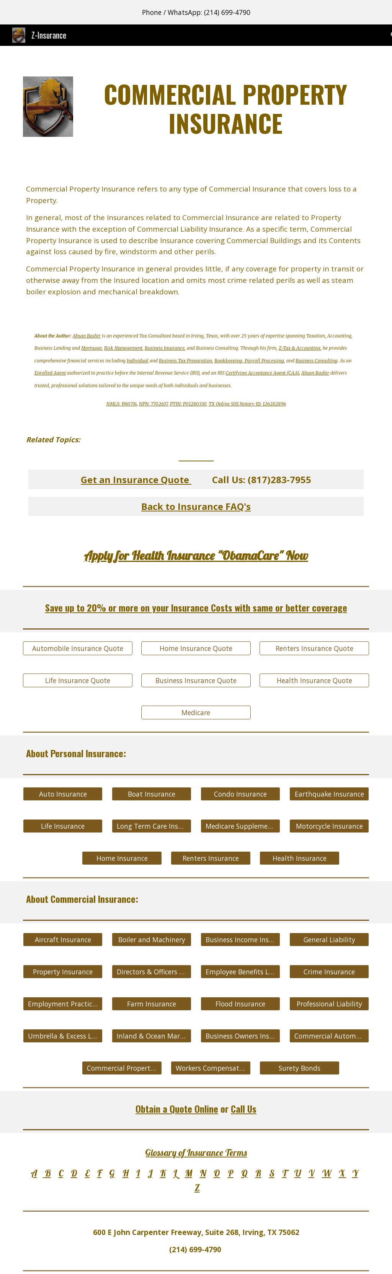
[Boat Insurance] (151, 794)
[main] (225, 108)
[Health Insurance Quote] (314, 680)
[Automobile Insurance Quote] (77, 648)
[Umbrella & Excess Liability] (63, 1036)
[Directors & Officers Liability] (151, 971)
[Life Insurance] (63, 826)
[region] (196, 12)
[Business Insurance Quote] (196, 680)
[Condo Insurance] (240, 794)
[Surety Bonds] (299, 1068)
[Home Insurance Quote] (196, 648)
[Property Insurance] (63, 971)
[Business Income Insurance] (240, 939)
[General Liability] (329, 939)
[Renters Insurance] (210, 858)
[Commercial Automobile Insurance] (329, 1036)
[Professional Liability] (329, 1003)
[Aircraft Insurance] (63, 939)
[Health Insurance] (299, 858)
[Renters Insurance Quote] (314, 648)
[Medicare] (196, 713)
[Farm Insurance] (151, 1003)
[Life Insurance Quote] (77, 680)
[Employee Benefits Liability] (240, 971)
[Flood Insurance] (240, 1003)
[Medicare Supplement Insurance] (240, 826)
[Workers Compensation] (210, 1068)
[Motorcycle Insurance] (329, 826)
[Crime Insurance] (329, 971)
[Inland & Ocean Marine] (151, 1036)
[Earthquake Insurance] (329, 794)
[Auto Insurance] (63, 794)
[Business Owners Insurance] (240, 1036)
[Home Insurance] (122, 858)
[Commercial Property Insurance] (122, 1068)
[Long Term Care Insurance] (151, 826)
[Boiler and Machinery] (151, 939)
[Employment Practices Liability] (63, 1003)
